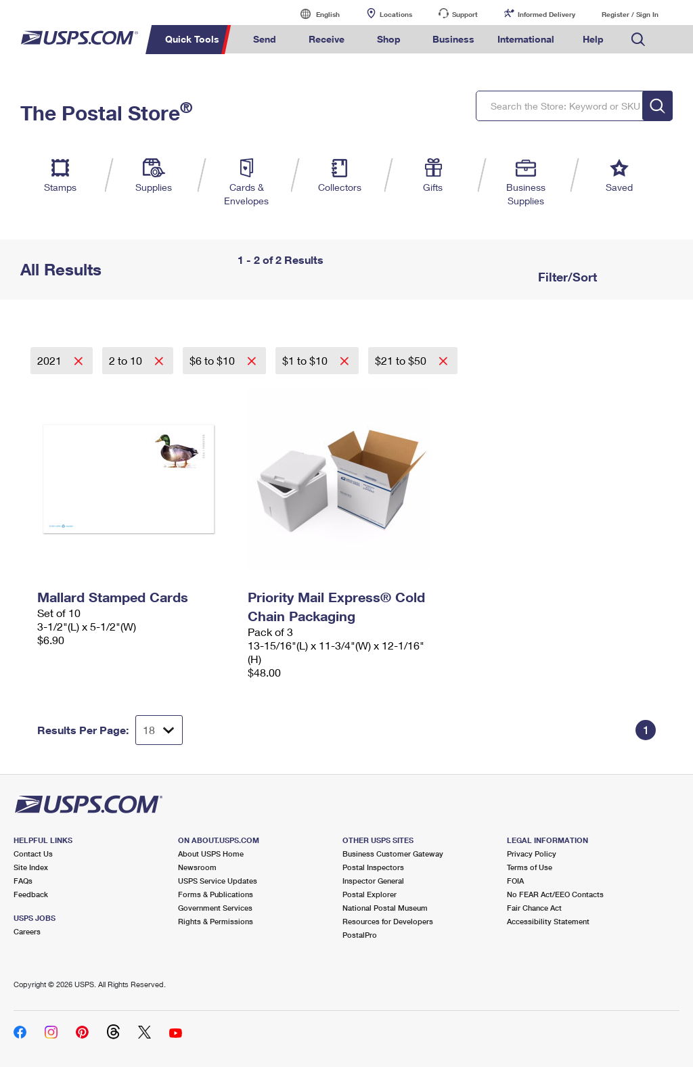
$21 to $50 (402, 360)
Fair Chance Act (534, 907)
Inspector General (373, 880)
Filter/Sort (566, 276)
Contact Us (33, 853)
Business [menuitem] (453, 39)
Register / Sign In (630, 14)
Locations (396, 14)
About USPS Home (211, 853)
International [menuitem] (525, 39)
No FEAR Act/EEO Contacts (555, 894)
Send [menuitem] (264, 39)
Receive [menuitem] (326, 39)
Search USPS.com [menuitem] (638, 39)
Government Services (215, 907)
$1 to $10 (306, 360)
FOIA (515, 880)
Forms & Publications (215, 894)
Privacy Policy (531, 853)
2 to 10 (127, 360)
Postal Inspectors (373, 867)
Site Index (31, 867)
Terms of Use (529, 867)
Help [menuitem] (593, 39)
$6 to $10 (213, 360)
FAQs (23, 880)
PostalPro (359, 934)
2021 (50, 360)
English (314, 14)
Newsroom (197, 867)
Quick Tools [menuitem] (192, 39)
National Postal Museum (385, 907)
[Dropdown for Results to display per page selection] (159, 730)
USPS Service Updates (217, 880)
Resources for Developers (387, 921)
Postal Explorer (369, 894)
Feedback (31, 894)
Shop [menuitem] (389, 39)
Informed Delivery (546, 14)
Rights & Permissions (215, 921)
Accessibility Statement (548, 921)
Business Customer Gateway (392, 853)
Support (465, 14)
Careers (27, 931)
